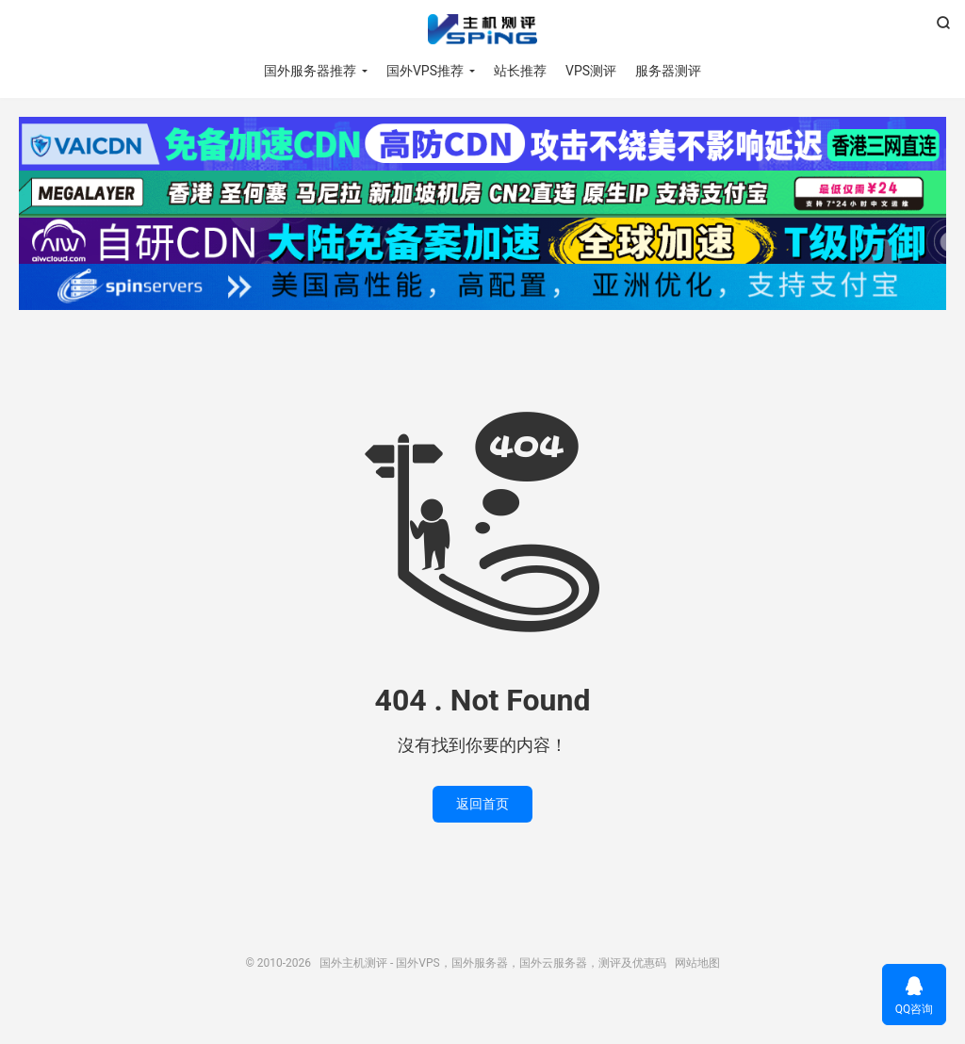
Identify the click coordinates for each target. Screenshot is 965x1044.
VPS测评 (590, 70)
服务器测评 (668, 70)
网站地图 (697, 963)
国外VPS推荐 (425, 70)
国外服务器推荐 (310, 70)
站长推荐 (520, 70)
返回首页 (482, 803)
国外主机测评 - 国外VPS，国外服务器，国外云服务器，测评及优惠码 (482, 29)
